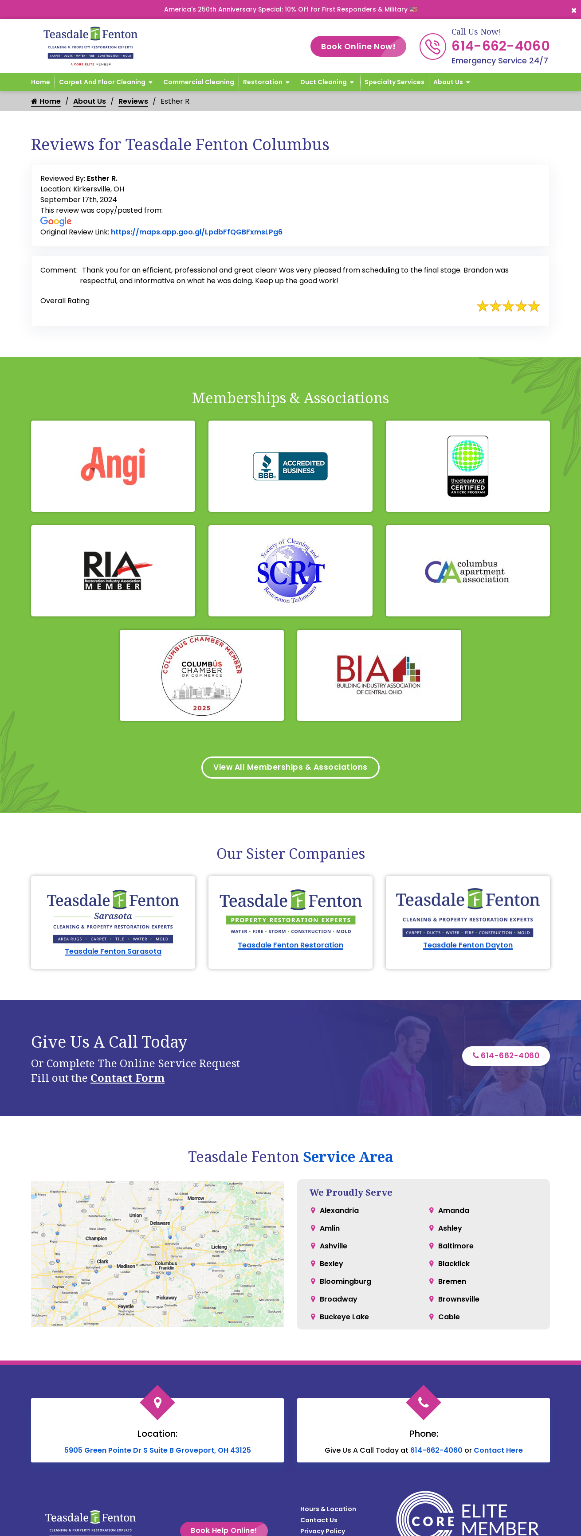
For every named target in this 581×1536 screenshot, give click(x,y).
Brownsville (458, 1300)
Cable (449, 1318)
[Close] (574, 9)
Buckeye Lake (344, 1318)
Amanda (453, 1212)
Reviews (133, 101)
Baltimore (456, 1247)
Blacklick (454, 1265)
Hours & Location (328, 1510)
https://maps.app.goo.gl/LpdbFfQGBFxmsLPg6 (197, 232)
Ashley (450, 1229)
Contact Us (319, 1521)
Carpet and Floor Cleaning (102, 82)
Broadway (338, 1300)
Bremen (452, 1283)
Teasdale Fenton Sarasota (113, 952)
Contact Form (127, 1079)
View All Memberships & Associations (291, 768)
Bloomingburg (345, 1283)
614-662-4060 (500, 46)
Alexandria (339, 1212)
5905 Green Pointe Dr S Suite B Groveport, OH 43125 (157, 1451)
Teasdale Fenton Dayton (468, 946)
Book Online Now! (363, 46)
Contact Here (498, 1451)
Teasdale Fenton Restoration (290, 946)
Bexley (331, 1265)
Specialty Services (394, 82)
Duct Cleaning (323, 82)
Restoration (263, 82)
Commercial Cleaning (198, 82)
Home (40, 82)
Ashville (333, 1247)
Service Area (348, 1157)
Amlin (330, 1229)
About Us (448, 82)
